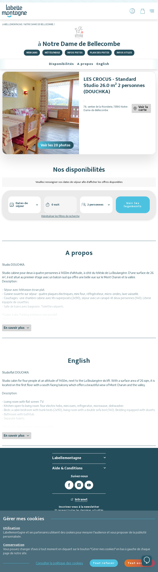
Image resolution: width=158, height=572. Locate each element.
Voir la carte (140, 108)
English (102, 64)
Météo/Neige (52, 53)
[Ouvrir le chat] (147, 561)
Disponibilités (61, 64)
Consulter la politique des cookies (59, 563)
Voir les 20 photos (55, 145)
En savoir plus (17, 328)
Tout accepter (140, 563)
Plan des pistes (99, 53)
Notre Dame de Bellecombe (38, 24)
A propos (85, 64)
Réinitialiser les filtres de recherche (60, 216)
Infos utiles (124, 53)
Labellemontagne (12, 24)
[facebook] (69, 485)
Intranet (79, 499)
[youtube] (89, 485)
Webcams (31, 53)
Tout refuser (104, 563)
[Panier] (142, 11)
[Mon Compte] (132, 11)
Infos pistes (74, 53)
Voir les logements (133, 205)
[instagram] (79, 485)
